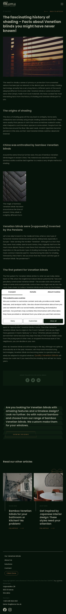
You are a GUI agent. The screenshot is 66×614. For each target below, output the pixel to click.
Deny (13, 321)
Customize (33, 321)
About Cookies (54, 292)
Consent (12, 292)
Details (33, 292)
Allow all (53, 321)
